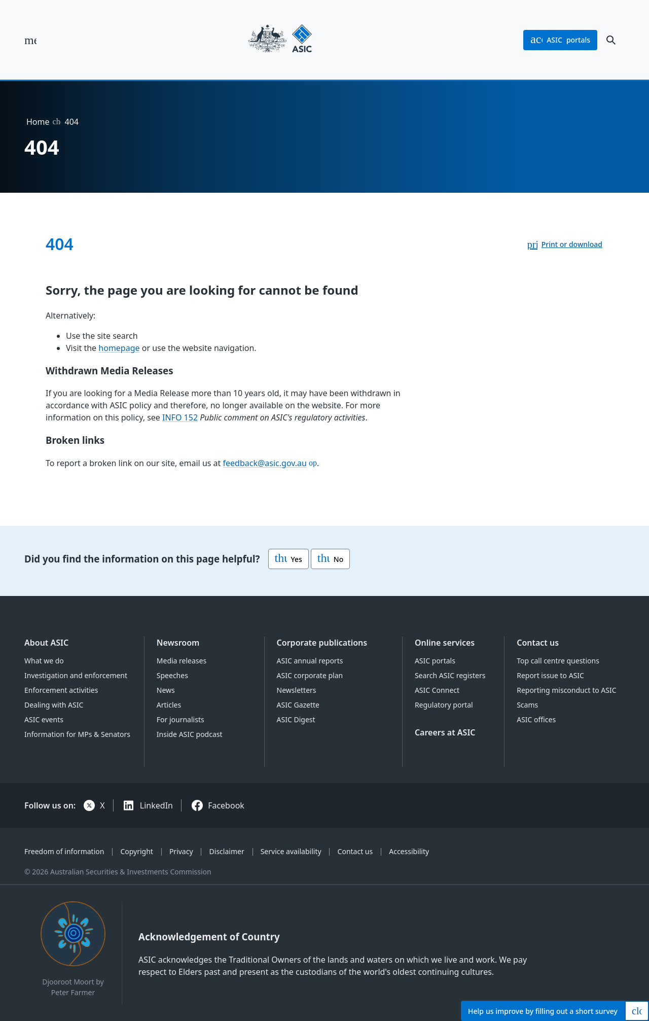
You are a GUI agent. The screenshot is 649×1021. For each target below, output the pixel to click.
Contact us (538, 642)
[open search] (611, 40)
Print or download (572, 244)
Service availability (291, 851)
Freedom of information (64, 851)
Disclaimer (226, 851)
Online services (445, 642)
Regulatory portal (444, 705)
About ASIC (46, 642)
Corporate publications (322, 642)
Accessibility (409, 851)
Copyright (136, 851)
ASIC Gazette (298, 705)
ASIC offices (536, 719)
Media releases (181, 660)
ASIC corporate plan (310, 675)
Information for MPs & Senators (77, 734)
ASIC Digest (296, 719)
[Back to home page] (280, 39)
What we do (44, 660)
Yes (288, 559)
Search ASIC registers (450, 675)
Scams (527, 705)
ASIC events (43, 719)
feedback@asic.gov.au (265, 463)
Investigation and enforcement (75, 675)
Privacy (181, 851)
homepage (118, 348)
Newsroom (178, 642)
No (330, 559)
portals (560, 40)
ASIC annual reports (310, 660)
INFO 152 (180, 417)
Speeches (172, 675)
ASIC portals (435, 660)
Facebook (226, 805)
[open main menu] (30, 40)
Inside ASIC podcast (190, 734)
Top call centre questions (558, 660)
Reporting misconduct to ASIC (566, 690)
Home (38, 121)
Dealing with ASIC (53, 705)
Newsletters (296, 690)
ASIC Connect (437, 690)
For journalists (180, 719)
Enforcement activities (61, 690)
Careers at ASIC (445, 732)
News (166, 690)
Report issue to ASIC (550, 675)
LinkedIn (156, 805)
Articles (169, 705)
